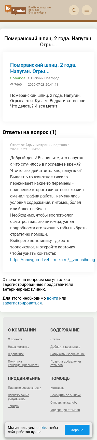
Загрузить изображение (67, 354)
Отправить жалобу (63, 402)
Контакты (57, 388)
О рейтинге (16, 354)
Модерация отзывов (65, 410)
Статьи (55, 339)
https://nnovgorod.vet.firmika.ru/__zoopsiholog (52, 259)
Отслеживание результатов (18, 397)
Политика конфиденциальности (23, 363)
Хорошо (77, 430)
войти (52, 298)
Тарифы (13, 406)
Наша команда (18, 347)
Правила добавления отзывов (65, 363)
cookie (41, 428)
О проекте (15, 339)
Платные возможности (24, 388)
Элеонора (17, 78)
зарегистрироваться (22, 303)
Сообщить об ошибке (65, 395)
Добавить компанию (65, 347)
